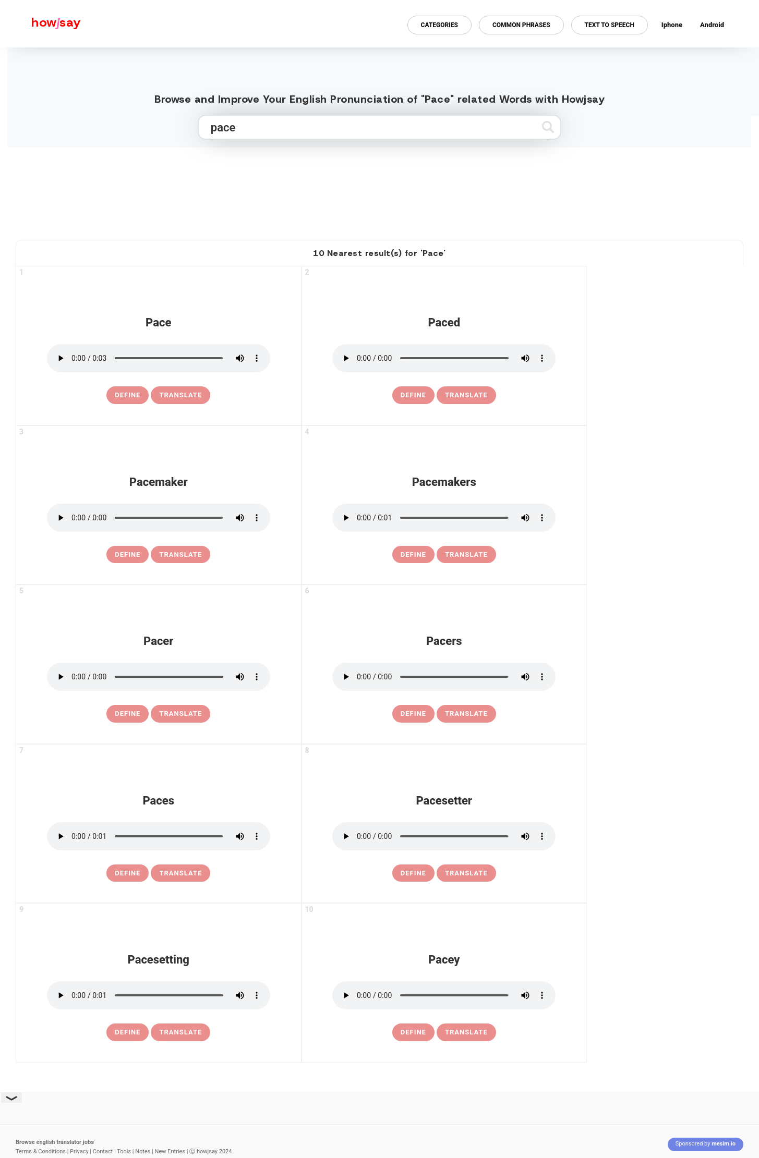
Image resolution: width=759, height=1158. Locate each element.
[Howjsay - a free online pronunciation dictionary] (40, 23)
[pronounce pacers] (444, 677)
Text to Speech (609, 25)
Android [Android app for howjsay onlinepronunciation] (712, 25)
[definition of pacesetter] (413, 873)
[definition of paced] (413, 395)
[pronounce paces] (158, 836)
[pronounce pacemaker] (158, 518)
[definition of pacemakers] (413, 555)
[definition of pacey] (413, 1032)
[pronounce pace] (158, 358)
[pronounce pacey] (444, 995)
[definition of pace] (127, 395)
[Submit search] (548, 127)
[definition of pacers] (413, 714)
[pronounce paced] (444, 358)
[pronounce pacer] (158, 677)
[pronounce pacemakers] (444, 518)
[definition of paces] (127, 873)
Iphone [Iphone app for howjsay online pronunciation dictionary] (671, 25)
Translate (180, 395)
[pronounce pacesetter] (444, 836)
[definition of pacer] (127, 714)
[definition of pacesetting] (127, 1032)
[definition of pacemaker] (127, 555)
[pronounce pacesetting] (158, 995)
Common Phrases (521, 25)
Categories (439, 25)
